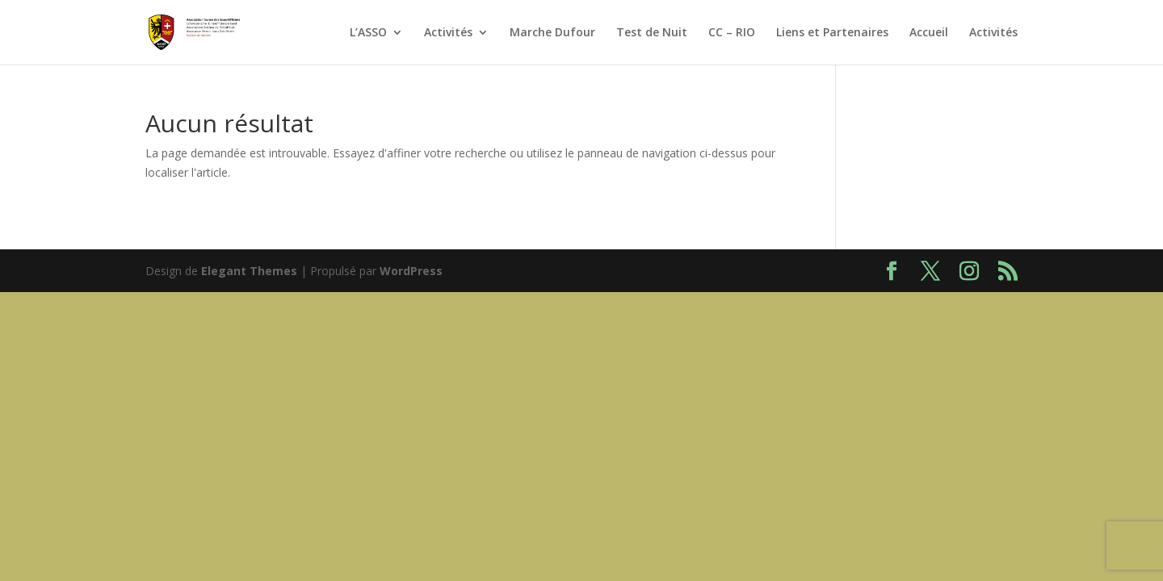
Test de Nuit (651, 33)
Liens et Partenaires (832, 33)
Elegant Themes (249, 270)
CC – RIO (731, 33)
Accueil (928, 33)
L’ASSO (368, 33)
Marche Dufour (552, 33)
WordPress (411, 270)
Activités (448, 33)
